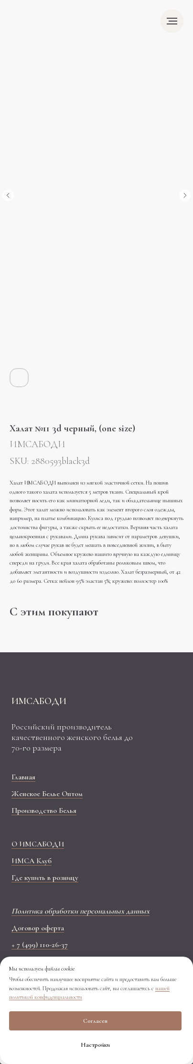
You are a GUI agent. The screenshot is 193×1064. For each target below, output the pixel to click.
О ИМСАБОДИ (37, 844)
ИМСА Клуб (31, 861)
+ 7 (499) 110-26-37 (39, 944)
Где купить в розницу (44, 877)
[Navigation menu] (172, 21)
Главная (23, 777)
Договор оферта (37, 928)
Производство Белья (43, 810)
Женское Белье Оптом (47, 793)
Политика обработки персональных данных (80, 911)
